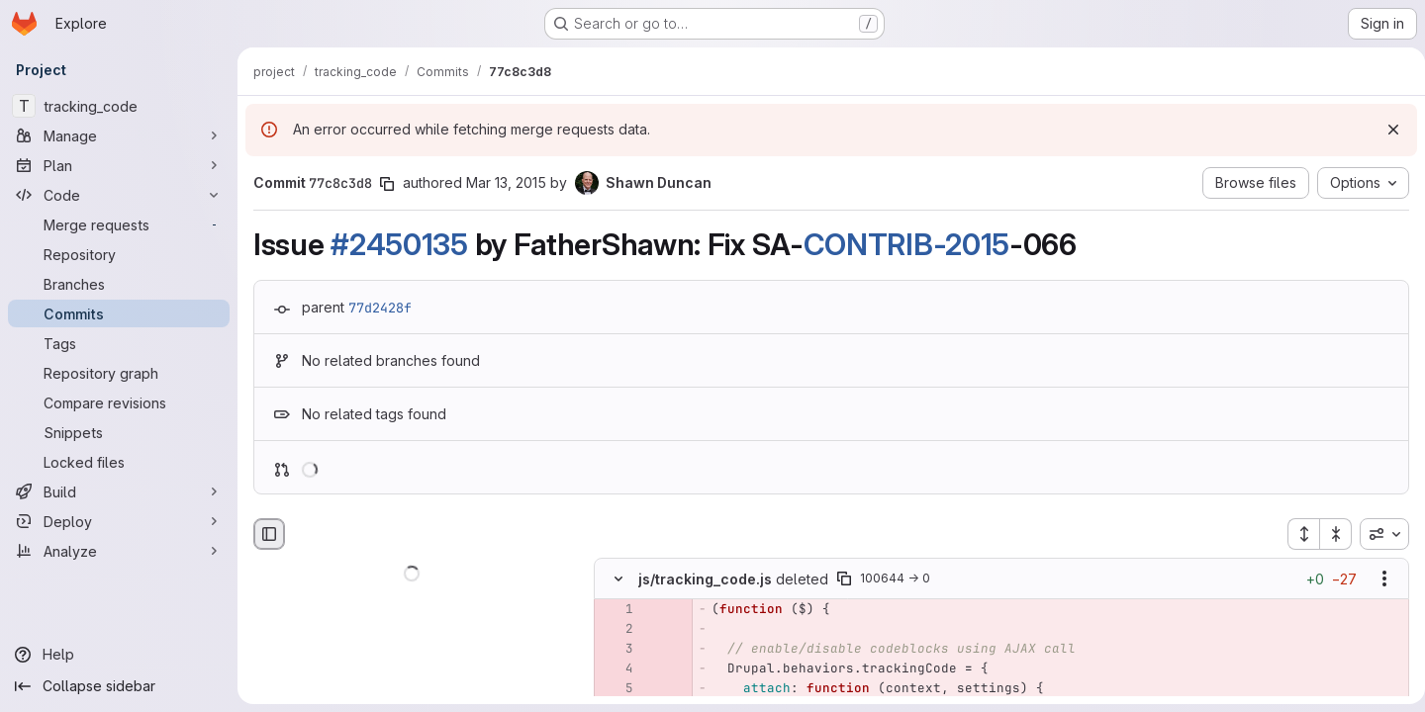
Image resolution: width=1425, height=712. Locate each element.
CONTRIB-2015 (906, 244)
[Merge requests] (119, 224)
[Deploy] (119, 521)
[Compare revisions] (119, 402)
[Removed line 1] (616, 610)
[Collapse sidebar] (119, 686)
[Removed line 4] (616, 669)
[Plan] (119, 165)
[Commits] (119, 313)
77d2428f (380, 307)
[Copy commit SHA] (387, 184)
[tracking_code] (119, 106)
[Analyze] (119, 551)
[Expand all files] (1295, 534)
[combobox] (1376, 534)
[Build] (119, 491)
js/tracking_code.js (705, 579)
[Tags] (119, 343)
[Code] (119, 195)
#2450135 (399, 244)
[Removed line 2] (616, 630)
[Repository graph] (119, 373)
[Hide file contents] (618, 579)
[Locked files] (119, 462)
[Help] (119, 654)
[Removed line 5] (616, 689)
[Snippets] (119, 432)
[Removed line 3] (616, 650)
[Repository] (119, 254)
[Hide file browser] (269, 534)
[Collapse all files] (1328, 534)
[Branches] (119, 284)
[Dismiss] (1385, 129)
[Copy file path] (844, 579)
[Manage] (119, 135)
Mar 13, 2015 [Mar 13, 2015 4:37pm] (506, 182)
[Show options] (1376, 579)
